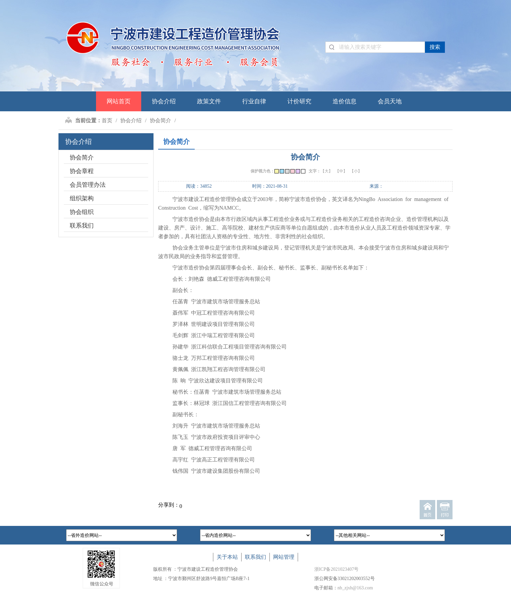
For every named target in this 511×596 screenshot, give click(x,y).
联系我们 (82, 225)
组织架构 (82, 198)
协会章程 (82, 171)
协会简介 (160, 120)
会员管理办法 (88, 184)
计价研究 (299, 101)
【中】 (341, 171)
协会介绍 (164, 101)
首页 (107, 120)
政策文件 (209, 101)
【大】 (327, 171)
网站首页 (119, 101)
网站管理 (283, 557)
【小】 (356, 171)
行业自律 (254, 101)
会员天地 (390, 101)
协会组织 (82, 212)
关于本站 (227, 557)
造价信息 (345, 101)
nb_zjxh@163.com (355, 587)
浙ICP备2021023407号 (336, 569)
